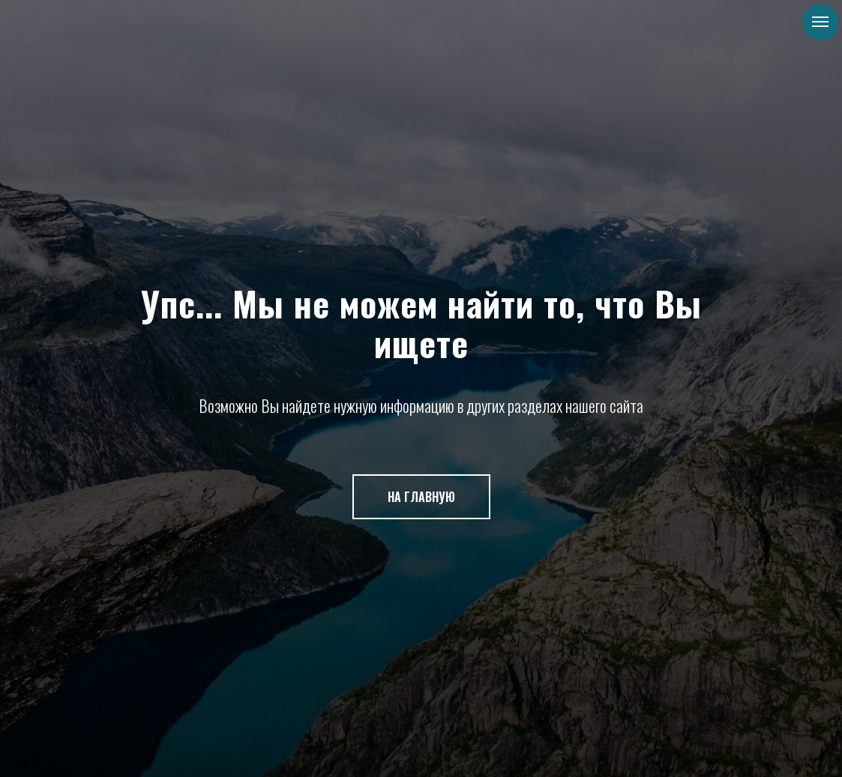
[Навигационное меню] (820, 21)
